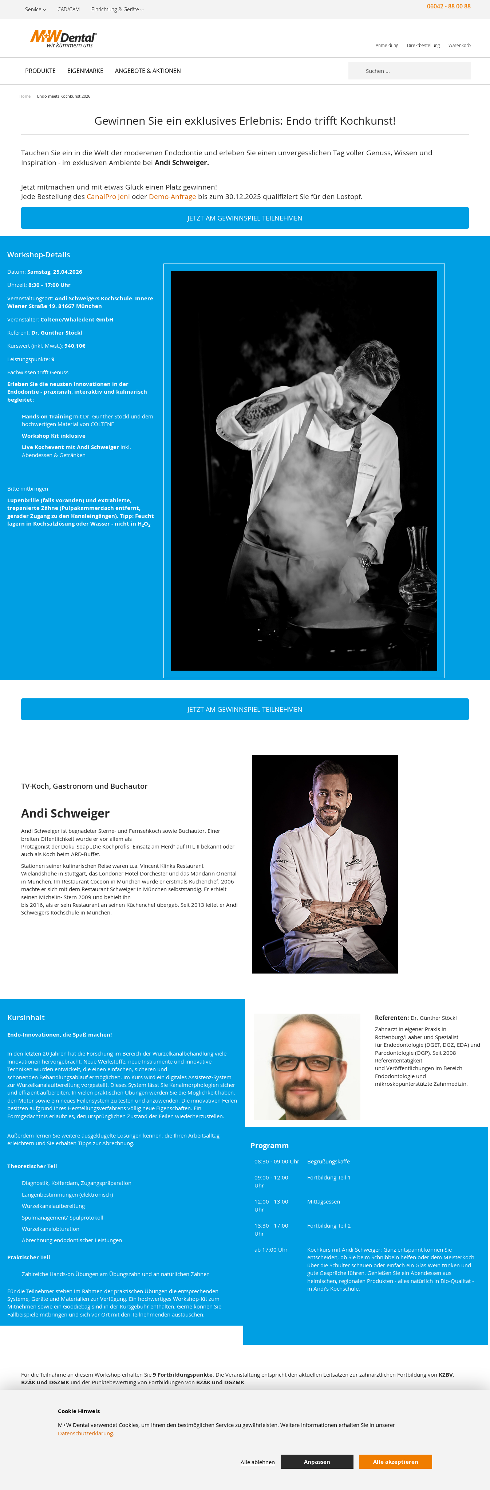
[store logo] (55, 38)
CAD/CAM (69, 9)
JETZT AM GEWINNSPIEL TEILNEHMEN (245, 218)
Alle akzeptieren (395, 1462)
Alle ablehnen (258, 1462)
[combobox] (418, 70)
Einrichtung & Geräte (115, 9)
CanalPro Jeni (108, 196)
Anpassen (317, 1462)
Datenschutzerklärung (85, 1433)
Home (25, 96)
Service (33, 9)
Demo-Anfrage (172, 196)
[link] (387, 38)
